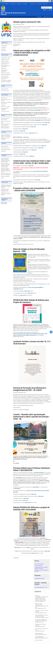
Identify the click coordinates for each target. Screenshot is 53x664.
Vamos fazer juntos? (5, 111)
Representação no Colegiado (4, 109)
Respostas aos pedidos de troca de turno (6, 103)
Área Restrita (39, 16)
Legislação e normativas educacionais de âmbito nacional (6, 186)
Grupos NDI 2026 (4, 88)
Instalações (3, 49)
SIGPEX (2, 178)
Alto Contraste (39, 3)
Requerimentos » (4, 97)
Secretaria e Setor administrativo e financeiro (41, 570)
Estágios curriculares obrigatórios (5, 138)
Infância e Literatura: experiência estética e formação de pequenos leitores (6, 170)
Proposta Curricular (5, 90)
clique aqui (32, 105)
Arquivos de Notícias (4, 202)
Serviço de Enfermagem (39, 563)
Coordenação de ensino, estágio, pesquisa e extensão (41, 568)
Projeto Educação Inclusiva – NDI (41, 587)
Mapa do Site (45, 3)
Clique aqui (16, 547)
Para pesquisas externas (6, 149)
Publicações (3, 151)
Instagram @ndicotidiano (39, 578)
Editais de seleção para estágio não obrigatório (6, 135)
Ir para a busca (17, 3)
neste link (37, 110)
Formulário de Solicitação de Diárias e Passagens (6, 81)
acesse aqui (26, 137)
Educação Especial (4, 76)
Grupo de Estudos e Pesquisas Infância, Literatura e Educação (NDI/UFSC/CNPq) (5, 160)
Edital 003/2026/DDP (39, 472)
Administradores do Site (47, 16)
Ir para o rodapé (23, 3)
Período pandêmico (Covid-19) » (5, 78)
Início (2, 38)
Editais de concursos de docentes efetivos (5, 124)
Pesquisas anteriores (5, 147)
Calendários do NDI (5, 59)
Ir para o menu (11, 3)
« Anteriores (16, 557)
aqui (29, 262)
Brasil (4, 1)
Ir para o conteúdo (4, 3)
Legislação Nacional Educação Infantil (5, 190)
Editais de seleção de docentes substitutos (5, 127)
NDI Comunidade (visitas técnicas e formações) (6, 174)
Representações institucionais (4, 70)
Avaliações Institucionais (6, 74)
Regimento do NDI (4, 61)
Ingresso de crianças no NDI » (6, 122)
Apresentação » (4, 45)
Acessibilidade (32, 3)
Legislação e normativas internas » (6, 194)
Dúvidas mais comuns (5, 106)
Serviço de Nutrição (38, 565)
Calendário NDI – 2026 (5, 57)
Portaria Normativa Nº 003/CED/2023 (5, 66)
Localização (3, 47)
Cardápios (3, 105)
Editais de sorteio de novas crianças (5, 119)
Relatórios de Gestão (5, 72)
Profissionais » (4, 50)
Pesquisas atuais (4, 146)
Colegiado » (3, 68)
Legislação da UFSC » (5, 192)
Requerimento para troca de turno (6, 100)
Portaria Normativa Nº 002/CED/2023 (5, 63)
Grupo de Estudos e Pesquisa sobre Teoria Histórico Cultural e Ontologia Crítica (5, 165)
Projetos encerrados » (5, 176)
